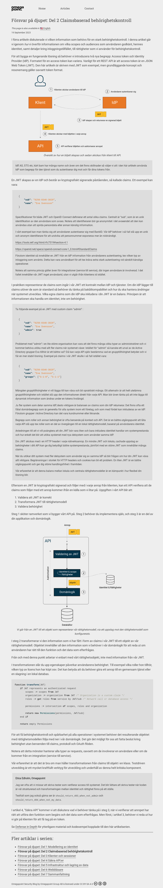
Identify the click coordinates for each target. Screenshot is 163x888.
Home (42, 8)
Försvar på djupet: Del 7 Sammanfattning (44, 874)
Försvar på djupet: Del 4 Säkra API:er (41, 860)
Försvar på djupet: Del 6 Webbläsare (40, 869)
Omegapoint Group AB (51, 884)
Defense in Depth (26, 826)
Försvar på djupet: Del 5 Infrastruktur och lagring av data (53, 865)
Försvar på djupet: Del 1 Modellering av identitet (48, 846)
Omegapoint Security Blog (24, 884)
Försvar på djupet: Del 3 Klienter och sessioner (47, 855)
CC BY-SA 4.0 (93, 883)
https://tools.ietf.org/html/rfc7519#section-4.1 (41, 242)
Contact (89, 8)
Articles (65, 8)
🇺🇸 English (45, 28)
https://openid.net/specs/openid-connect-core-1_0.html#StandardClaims (56, 249)
